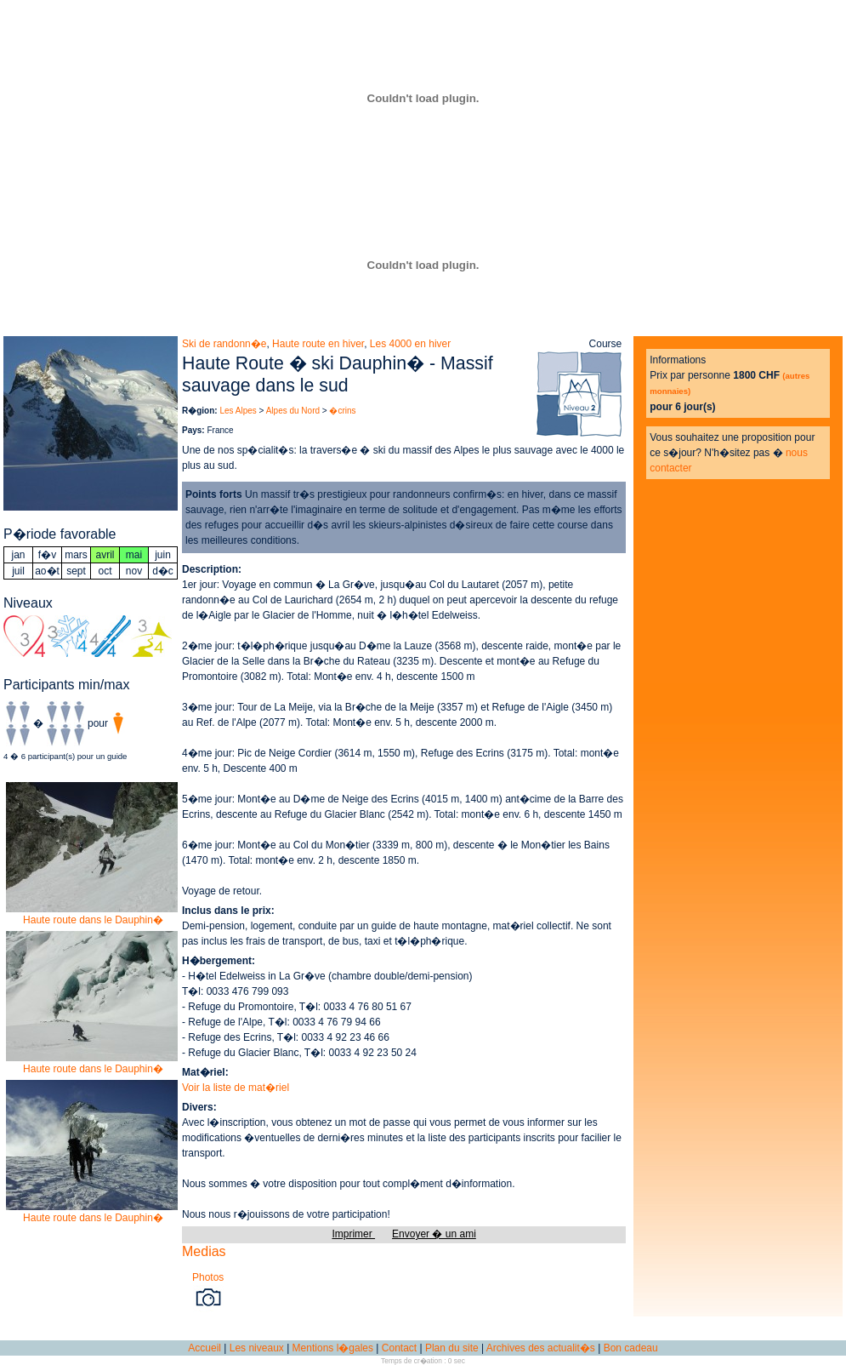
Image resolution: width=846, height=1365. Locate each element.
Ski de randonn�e (224, 344)
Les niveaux (257, 1348)
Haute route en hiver (318, 344)
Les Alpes (237, 410)
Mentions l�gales (332, 1348)
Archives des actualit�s (540, 1348)
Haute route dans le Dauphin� (93, 914)
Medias (204, 1251)
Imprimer (353, 1234)
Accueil (204, 1348)
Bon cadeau (631, 1348)
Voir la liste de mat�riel (235, 1088)
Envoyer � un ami (434, 1234)
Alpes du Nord (293, 410)
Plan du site (452, 1348)
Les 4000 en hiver (410, 344)
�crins (342, 410)
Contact (399, 1348)
